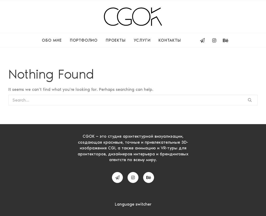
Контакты (169, 40)
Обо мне (52, 40)
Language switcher (133, 204)
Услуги (142, 40)
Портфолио (84, 40)
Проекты (116, 40)
